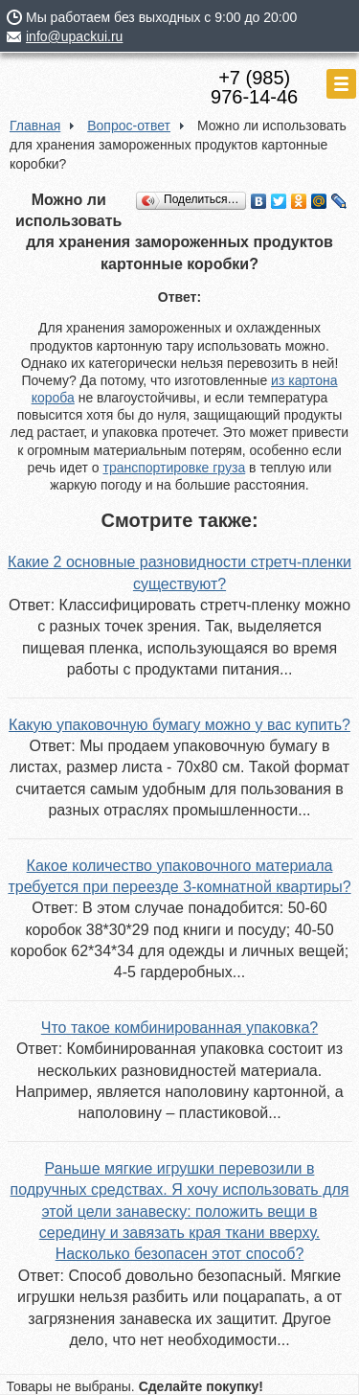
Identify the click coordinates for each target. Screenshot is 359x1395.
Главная (35, 125)
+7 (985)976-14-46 (254, 87)
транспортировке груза (173, 467)
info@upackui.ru (74, 36)
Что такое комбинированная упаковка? (179, 1027)
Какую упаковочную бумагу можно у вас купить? (179, 725)
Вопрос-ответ (128, 125)
